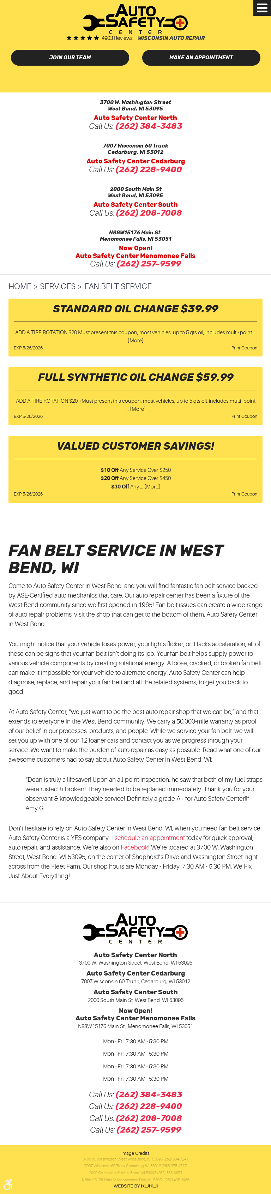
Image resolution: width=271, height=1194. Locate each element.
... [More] (136, 409)
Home (19, 286)
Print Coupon (244, 347)
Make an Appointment (201, 57)
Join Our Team (70, 57)
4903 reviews (117, 38)
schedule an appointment (150, 837)
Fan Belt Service (118, 286)
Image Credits (135, 1153)
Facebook (134, 847)
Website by (135, 1186)
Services (58, 286)
